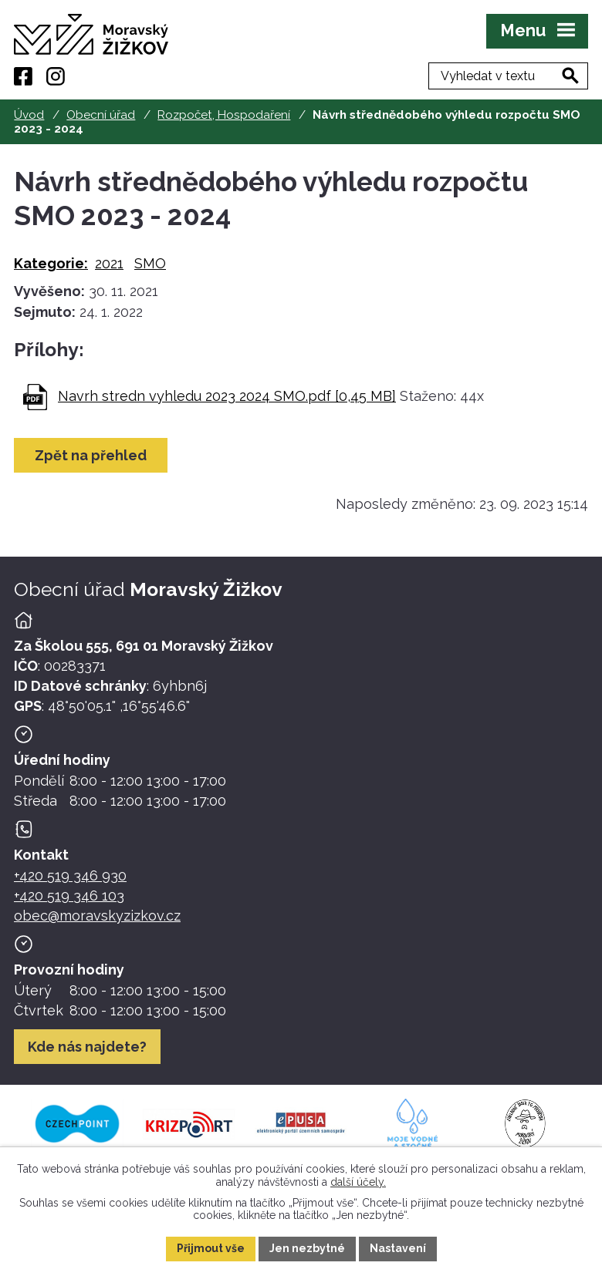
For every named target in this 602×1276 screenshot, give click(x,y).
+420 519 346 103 (69, 895)
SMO (150, 263)
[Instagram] (55, 76)
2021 (109, 263)
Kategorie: (51, 263)
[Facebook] (23, 76)
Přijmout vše (211, 1248)
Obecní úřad (100, 115)
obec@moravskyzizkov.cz (97, 915)
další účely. (358, 1181)
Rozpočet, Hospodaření (223, 115)
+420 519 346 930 (70, 875)
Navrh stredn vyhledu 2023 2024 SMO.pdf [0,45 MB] (227, 396)
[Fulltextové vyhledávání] (508, 75)
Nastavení (398, 1248)
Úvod (29, 115)
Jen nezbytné (307, 1248)
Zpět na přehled (91, 455)
